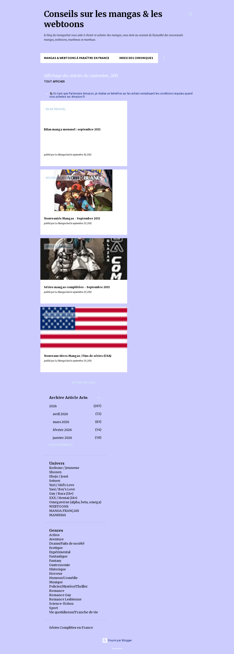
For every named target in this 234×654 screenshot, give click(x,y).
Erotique (56, 548)
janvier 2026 (62, 438)
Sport (53, 608)
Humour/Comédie (63, 578)
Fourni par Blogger (117, 640)
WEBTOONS (59, 506)
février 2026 (62, 430)
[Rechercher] (191, 14)
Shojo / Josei (58, 476)
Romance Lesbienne (65, 599)
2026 (53, 406)
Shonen (55, 472)
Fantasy (55, 561)
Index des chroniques (136, 57)
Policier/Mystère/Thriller (68, 586)
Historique (57, 569)
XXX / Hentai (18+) (63, 498)
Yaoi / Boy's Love (62, 489)
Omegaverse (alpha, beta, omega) (75, 502)
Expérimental (59, 552)
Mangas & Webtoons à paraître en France (76, 57)
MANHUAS (57, 515)
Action (54, 535)
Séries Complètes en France (71, 628)
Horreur (55, 574)
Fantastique (58, 556)
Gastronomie (59, 565)
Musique (56, 582)
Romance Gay (60, 595)
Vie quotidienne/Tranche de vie (73, 612)
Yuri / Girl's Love (61, 485)
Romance (56, 591)
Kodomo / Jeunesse (64, 468)
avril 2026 (60, 414)
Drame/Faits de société (66, 543)
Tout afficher (54, 81)
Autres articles (84, 382)
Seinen (54, 481)
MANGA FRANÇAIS (64, 511)
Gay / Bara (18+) (61, 494)
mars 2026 (61, 422)
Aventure (56, 539)
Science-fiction (61, 604)
